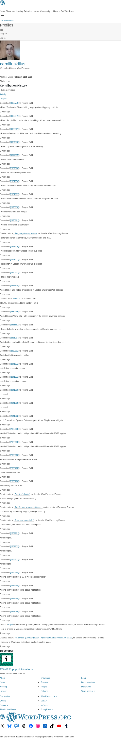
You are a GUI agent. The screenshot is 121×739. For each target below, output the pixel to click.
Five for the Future (8, 709)
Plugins (3, 99)
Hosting (3, 687)
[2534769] (14, 572)
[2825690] (14, 429)
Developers (86, 687)
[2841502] (14, 416)
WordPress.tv (88, 691)
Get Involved (5, 696)
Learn (83, 678)
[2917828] (14, 246)
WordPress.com (49, 696)
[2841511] (14, 377)
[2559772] (14, 546)
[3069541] (14, 116)
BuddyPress (47, 709)
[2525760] (14, 585)
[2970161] (14, 220)
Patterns (44, 691)
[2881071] (14, 259)
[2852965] (14, 312)
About (2, 678)
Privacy (3, 691)
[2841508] (14, 403)
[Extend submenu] (28, 11)
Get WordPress (6, 21)
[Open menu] (2, 16)
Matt (44, 701)
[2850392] (14, 351)
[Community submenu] (46, 11)
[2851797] (14, 338)
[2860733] (14, 272)
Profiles (6, 25)
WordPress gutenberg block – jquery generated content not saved (43, 638)
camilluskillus (12, 63)
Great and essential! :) (24, 520)
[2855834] (14, 286)
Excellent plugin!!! (22, 494)
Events (3, 701)
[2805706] (14, 481)
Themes (44, 682)
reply (10, 625)
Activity (3, 94)
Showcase (45, 678)
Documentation (88, 682)
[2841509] (14, 390)
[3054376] (14, 142)
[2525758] (14, 599)
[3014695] (14, 155)
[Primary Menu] (1, 30)
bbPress (45, 705)
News (2, 682)
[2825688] (14, 442)
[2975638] (14, 207)
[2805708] (14, 468)
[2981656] (14, 181)
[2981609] (14, 194)
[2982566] (14, 168)
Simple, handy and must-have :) (28, 507)
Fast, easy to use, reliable (25, 233)
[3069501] (14, 129)
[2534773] (14, 559)
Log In (3, 38)
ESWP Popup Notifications (16, 669)
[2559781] (14, 533)
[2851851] (14, 325)
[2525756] (14, 612)
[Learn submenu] (36, 11)
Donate (4, 705)
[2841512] (14, 364)
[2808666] (14, 455)
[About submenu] (56, 11)
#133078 (16, 299)
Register (3, 34)
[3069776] (14, 103)
